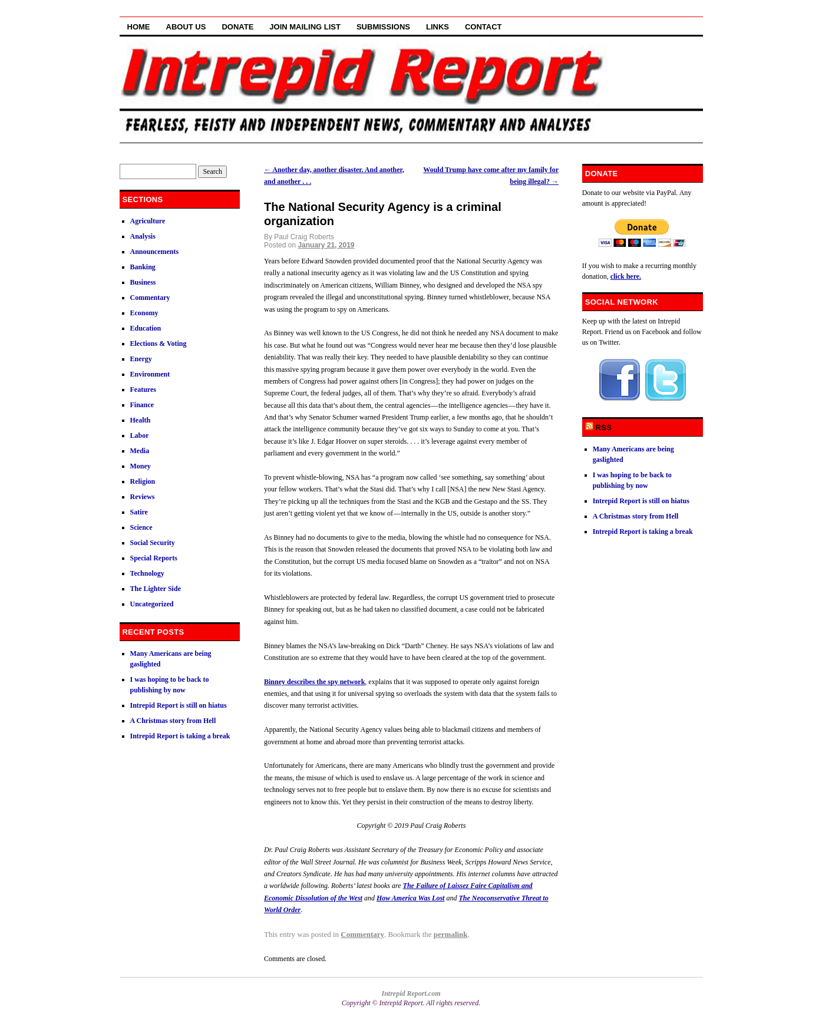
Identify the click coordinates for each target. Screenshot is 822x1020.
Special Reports (153, 558)
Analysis (143, 236)
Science (141, 527)
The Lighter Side (155, 589)
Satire (139, 512)
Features (143, 389)
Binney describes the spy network (314, 682)
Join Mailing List (305, 26)
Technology (147, 573)
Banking (143, 267)
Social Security (152, 543)
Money (140, 466)
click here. (625, 276)
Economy (144, 313)
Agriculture (148, 221)
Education (145, 328)
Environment (150, 374)
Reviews (142, 497)
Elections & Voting (158, 343)
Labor (139, 435)
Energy (141, 359)
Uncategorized (152, 604)
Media (140, 451)
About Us (186, 26)
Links (437, 26)
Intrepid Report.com (410, 993)
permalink (451, 934)
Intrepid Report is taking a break (180, 736)
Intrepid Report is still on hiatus (178, 705)
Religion (143, 481)
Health (140, 420)
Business (143, 282)
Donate (237, 26)
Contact (483, 26)
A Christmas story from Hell (173, 721)
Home (138, 26)
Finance (142, 405)
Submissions (383, 26)
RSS (604, 427)
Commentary (362, 934)
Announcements (154, 251)
